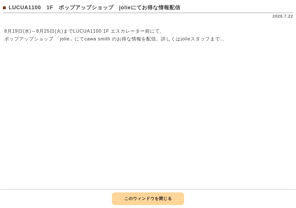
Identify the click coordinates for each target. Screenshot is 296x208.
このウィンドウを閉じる (148, 198)
